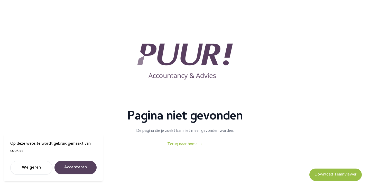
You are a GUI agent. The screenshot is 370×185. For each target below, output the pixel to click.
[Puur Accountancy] (185, 61)
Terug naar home (185, 144)
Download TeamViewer (335, 174)
